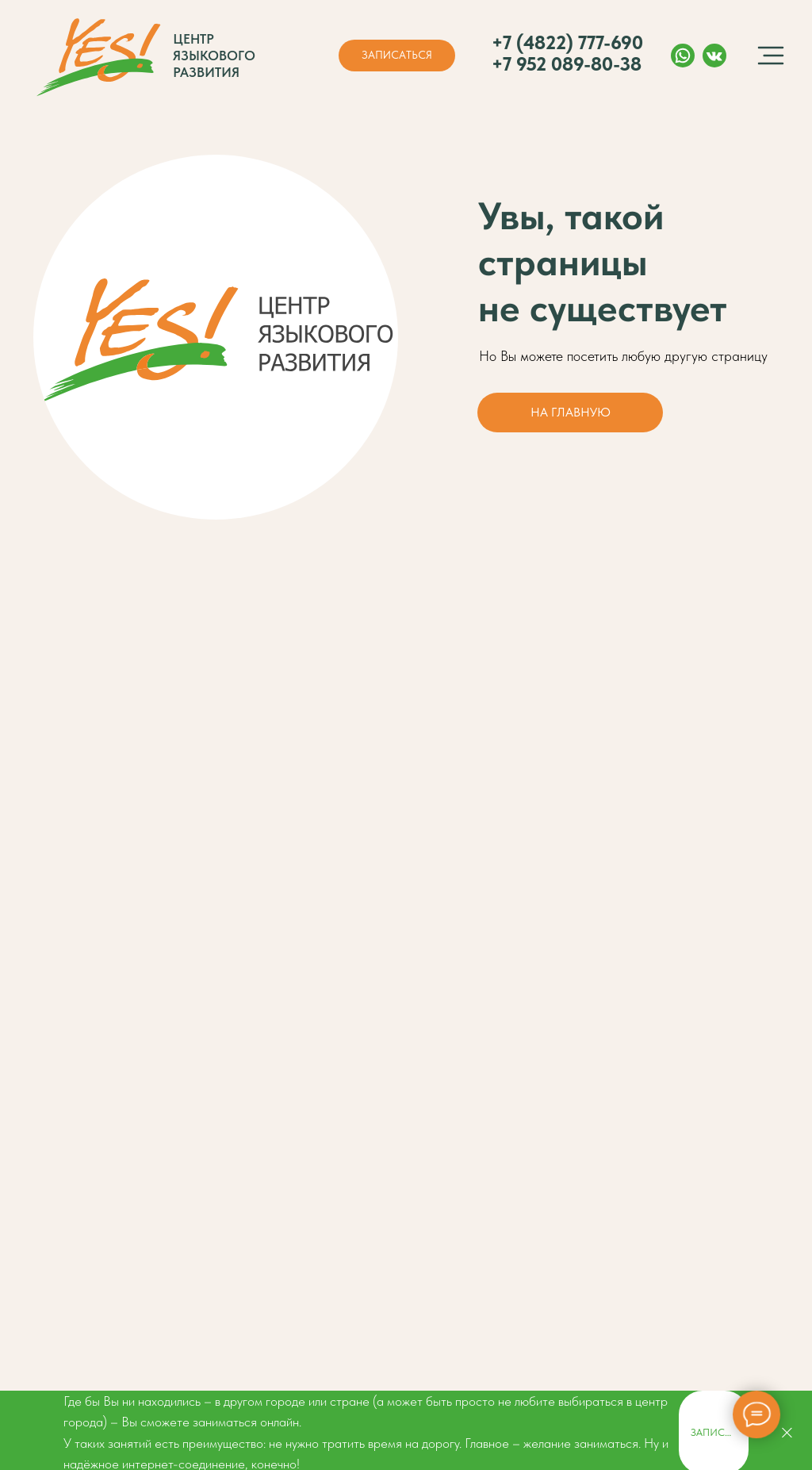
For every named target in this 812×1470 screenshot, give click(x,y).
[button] (397, 55)
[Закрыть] (787, 1432)
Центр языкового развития (214, 55)
